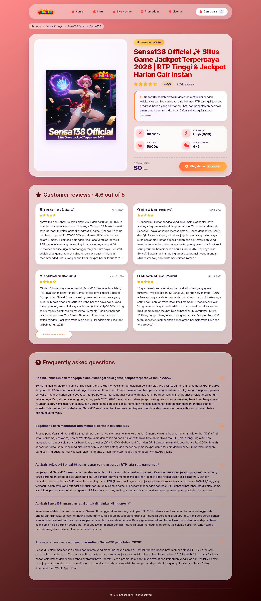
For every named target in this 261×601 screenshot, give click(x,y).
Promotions (150, 11)
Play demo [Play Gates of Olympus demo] (203, 166)
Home (77, 11)
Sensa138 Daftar (76, 26)
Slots (98, 11)
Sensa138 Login (54, 26)
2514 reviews (185, 84)
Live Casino (122, 11)
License (176, 11)
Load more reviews (53, 334)
